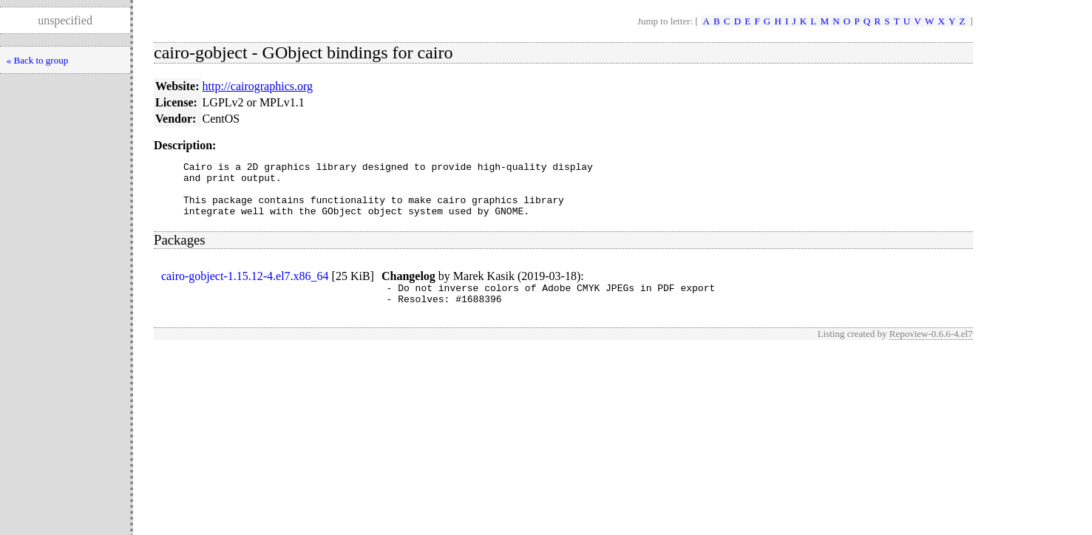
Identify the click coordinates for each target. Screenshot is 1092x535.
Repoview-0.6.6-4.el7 (931, 349)
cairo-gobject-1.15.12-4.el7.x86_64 (245, 287)
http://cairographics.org (258, 86)
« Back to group (37, 60)
